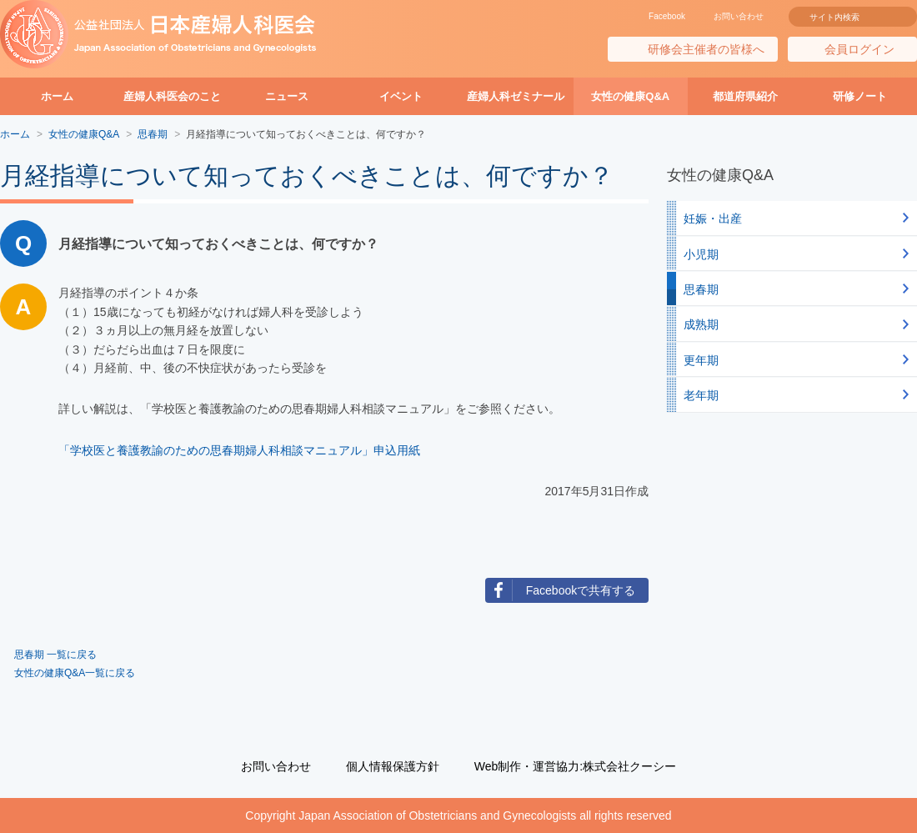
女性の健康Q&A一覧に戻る (74, 673)
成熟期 (701, 324)
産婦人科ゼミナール (515, 96)
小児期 (701, 254)
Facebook (667, 16)
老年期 (701, 395)
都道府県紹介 (745, 96)
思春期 (701, 289)
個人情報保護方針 (392, 766)
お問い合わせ (739, 16)
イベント (401, 96)
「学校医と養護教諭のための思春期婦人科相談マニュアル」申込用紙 (239, 450)
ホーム (57, 96)
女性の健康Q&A (630, 96)
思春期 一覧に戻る (55, 654)
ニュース (286, 96)
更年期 (701, 360)
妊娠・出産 (713, 218)
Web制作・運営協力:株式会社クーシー (575, 766)
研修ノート (860, 96)
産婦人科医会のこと (172, 96)
